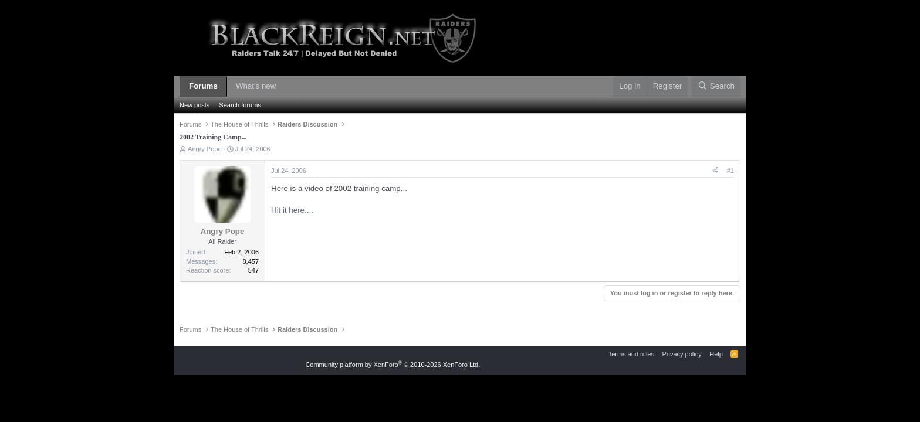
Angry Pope (204, 148)
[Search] (716, 86)
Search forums (240, 104)
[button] (284, 86)
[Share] (715, 171)
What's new (256, 85)
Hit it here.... (292, 210)
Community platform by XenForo (392, 364)
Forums (203, 85)
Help (716, 354)
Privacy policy (681, 354)
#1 (730, 170)
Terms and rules (631, 354)
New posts (194, 104)
